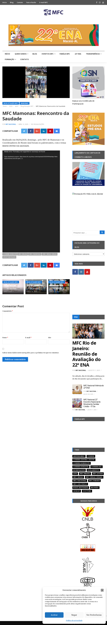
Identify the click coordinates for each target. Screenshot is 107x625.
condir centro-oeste (83, 459)
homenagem (79, 469)
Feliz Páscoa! (10, 285)
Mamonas (24, 103)
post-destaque (80, 487)
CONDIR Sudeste (80, 466)
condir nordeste (81, 462)
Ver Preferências (94, 615)
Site (49, 337)
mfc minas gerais (94, 476)
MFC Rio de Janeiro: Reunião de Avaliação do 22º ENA (86, 354)
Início (4, 2)
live (75, 473)
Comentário (7, 311)
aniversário (79, 455)
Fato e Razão (31, 2)
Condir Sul (96, 466)
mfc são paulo (80, 483)
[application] (31, 201)
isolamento (93, 469)
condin (91, 455)
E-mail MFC (43, 2)
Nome (5, 337)
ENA (76, 317)
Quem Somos (20, 54)
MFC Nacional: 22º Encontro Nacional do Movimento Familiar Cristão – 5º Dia (92, 403)
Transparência (93, 54)
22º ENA (78, 54)
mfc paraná (94, 480)
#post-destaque (9, 257)
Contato (20, 2)
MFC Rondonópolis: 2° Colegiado (36, 284)
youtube (87, 490)
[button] (102, 590)
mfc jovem (98, 473)
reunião (95, 487)
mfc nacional (79, 480)
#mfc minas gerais (49, 254)
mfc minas (78, 476)
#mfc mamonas (35, 254)
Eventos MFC (48, 54)
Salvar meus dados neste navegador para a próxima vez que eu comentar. (30, 353)
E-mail (28, 337)
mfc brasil (85, 473)
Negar (74, 615)
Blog (11, 2)
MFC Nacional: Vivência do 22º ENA (93, 386)
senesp (76, 490)
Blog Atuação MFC (11, 103)
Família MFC (65, 54)
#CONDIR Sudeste (9, 254)
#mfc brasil (22, 254)
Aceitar (54, 615)
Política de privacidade (74, 620)
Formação (9, 59)
